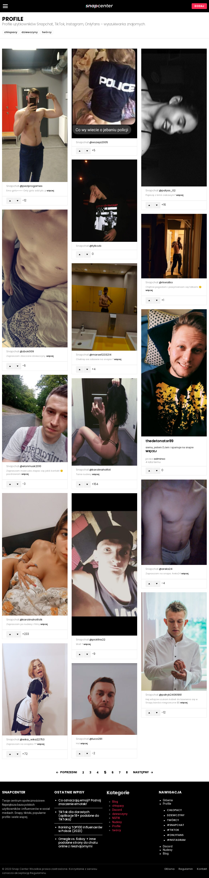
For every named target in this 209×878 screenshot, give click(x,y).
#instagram (176, 840)
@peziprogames (31, 186)
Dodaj (199, 6)
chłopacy (10, 32)
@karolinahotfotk (31, 619)
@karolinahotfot (100, 470)
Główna (168, 800)
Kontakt (202, 869)
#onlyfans (175, 835)
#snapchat (175, 825)
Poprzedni (68, 772)
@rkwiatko (166, 282)
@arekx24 (165, 569)
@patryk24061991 (170, 695)
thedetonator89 (159, 440)
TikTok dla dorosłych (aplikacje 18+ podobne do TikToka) (78, 815)
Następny (141, 772)
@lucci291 (95, 739)
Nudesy (117, 822)
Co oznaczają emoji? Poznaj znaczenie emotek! (79, 802)
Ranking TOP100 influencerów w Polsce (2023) (80, 829)
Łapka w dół (17, 200)
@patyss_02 (167, 190)
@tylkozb (95, 246)
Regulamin (186, 869)
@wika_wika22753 (32, 739)
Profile (116, 826)
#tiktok (173, 830)
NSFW (116, 818)
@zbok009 (27, 351)
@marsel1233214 (100, 355)
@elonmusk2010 (30, 466)
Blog (115, 801)
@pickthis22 (97, 639)
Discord (117, 809)
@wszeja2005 (98, 142)
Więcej (50, 190)
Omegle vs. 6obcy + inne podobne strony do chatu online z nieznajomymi (78, 842)
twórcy (47, 32)
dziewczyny (29, 32)
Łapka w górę (10, 200)
